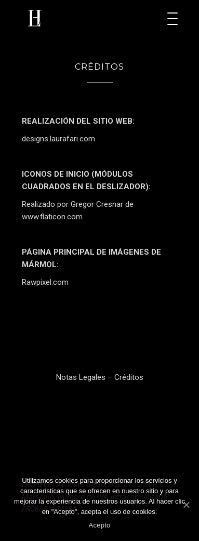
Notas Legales (80, 377)
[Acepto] (186, 504)
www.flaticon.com (52, 216)
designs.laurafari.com (58, 138)
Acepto (100, 525)
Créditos (128, 377)
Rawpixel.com (45, 282)
